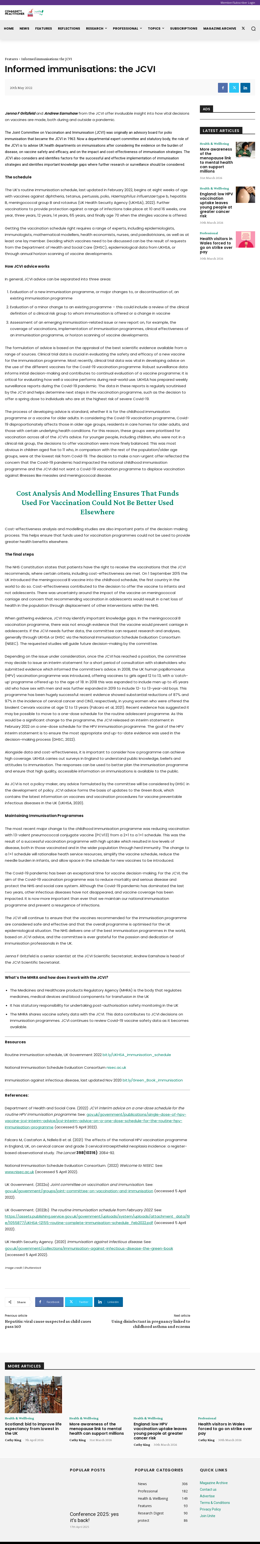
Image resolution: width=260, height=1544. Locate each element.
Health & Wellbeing (214, 143)
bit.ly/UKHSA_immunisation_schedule (137, 1054)
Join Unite (207, 1509)
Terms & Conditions (215, 1496)
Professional (209, 225)
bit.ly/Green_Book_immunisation (153, 1080)
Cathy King (13, 1438)
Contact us (208, 1483)
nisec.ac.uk (116, 1067)
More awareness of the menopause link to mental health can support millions (216, 157)
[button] (253, 28)
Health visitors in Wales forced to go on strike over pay (215, 237)
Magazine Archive (214, 1476)
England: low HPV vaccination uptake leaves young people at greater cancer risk (215, 198)
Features (11, 59)
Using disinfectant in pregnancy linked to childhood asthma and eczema (150, 1324)
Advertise (207, 1490)
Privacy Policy (210, 1503)
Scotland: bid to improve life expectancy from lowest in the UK (32, 1427)
